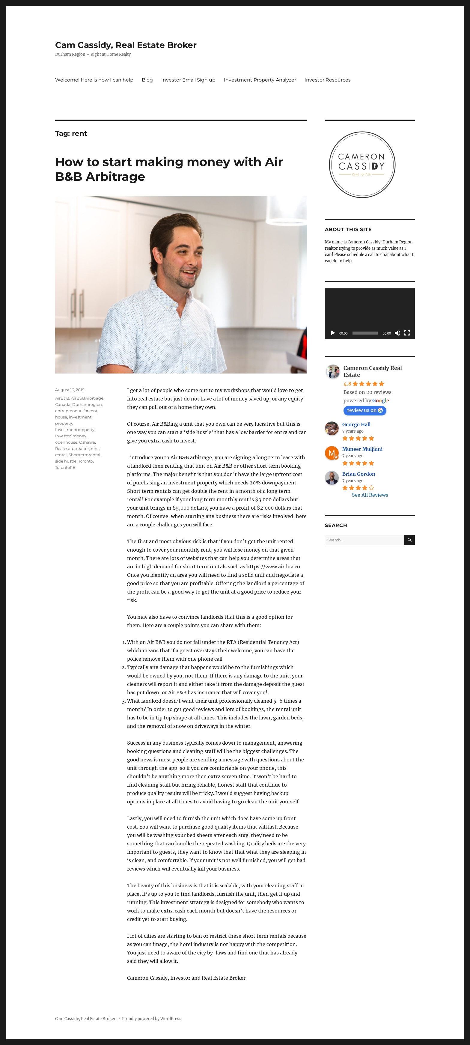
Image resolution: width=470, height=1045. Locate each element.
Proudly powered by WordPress (151, 1018)
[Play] (333, 333)
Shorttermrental (84, 454)
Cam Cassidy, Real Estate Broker (126, 45)
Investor (63, 435)
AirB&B (62, 398)
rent (95, 448)
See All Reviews (370, 495)
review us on (365, 410)
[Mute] (397, 333)
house (61, 417)
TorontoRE (65, 467)
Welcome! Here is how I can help (94, 80)
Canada (62, 404)
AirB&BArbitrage (87, 398)
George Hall (356, 424)
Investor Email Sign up (188, 80)
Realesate (64, 448)
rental (61, 454)
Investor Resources (328, 80)
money (79, 435)
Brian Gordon (358, 474)
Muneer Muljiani (362, 449)
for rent (90, 410)
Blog (147, 80)
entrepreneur (68, 410)
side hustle (65, 461)
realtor (82, 448)
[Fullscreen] (407, 333)
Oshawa (87, 442)
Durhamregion (87, 404)
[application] (370, 313)
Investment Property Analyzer (260, 80)
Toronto (85, 461)
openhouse (66, 442)
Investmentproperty (74, 429)
